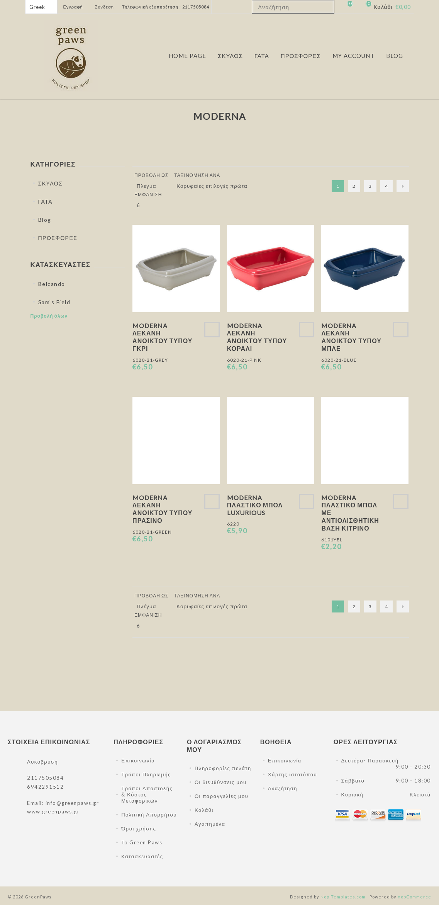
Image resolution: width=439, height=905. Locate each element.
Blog (44, 219)
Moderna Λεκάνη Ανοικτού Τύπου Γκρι (162, 337)
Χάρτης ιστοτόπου (292, 774)
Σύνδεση (104, 6)
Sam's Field (54, 302)
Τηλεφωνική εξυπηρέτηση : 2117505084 (165, 6)
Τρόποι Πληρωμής (146, 774)
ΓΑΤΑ (45, 201)
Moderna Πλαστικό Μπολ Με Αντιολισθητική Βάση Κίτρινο (350, 513)
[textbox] (286, 7)
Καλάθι (204, 810)
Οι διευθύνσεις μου (221, 782)
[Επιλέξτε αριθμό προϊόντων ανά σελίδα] (144, 205)
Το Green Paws (141, 842)
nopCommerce (414, 896)
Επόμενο (403, 186)
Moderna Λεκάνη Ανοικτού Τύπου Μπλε (351, 337)
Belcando (51, 284)
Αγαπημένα (210, 824)
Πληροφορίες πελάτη (223, 768)
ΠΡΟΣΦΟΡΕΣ (58, 238)
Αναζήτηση (282, 788)
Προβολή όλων (49, 316)
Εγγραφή (73, 6)
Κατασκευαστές (142, 856)
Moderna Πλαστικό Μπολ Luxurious (255, 505)
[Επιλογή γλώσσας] (41, 7)
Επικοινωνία (138, 760)
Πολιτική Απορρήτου (149, 814)
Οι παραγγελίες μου (221, 796)
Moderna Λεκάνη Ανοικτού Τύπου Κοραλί (257, 337)
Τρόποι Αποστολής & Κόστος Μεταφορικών (147, 794)
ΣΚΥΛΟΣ (50, 183)
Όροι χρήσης (138, 828)
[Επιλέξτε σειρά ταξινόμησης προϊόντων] (214, 186)
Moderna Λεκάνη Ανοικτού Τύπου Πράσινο (162, 509)
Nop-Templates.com (343, 896)
